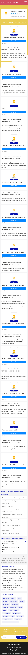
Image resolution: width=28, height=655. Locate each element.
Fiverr (10, 610)
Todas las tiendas (9, 7)
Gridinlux (5, 601)
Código (11, 22)
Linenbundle (6, 604)
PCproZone (13, 607)
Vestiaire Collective (7, 619)
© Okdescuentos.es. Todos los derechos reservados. (14, 653)
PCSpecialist (15, 604)
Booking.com (20, 616)
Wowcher (5, 607)
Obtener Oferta (14, 40)
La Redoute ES (6, 622)
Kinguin (12, 616)
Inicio (2, 7)
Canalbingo (6, 598)
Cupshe (22, 601)
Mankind (20, 607)
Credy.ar (13, 598)
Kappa (4, 610)
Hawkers (16, 610)
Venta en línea (21, 22)
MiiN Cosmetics (16, 613)
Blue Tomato (18, 619)
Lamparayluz (19, 7)
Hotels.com (15, 622)
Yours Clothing (6, 613)
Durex (19, 598)
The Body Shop (13, 601)
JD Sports (5, 616)
